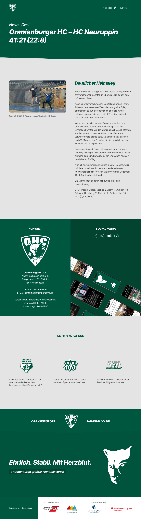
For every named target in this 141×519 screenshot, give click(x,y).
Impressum (14, 508)
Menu (125, 8)
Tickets (107, 8)
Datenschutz (27, 508)
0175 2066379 (39, 289)
